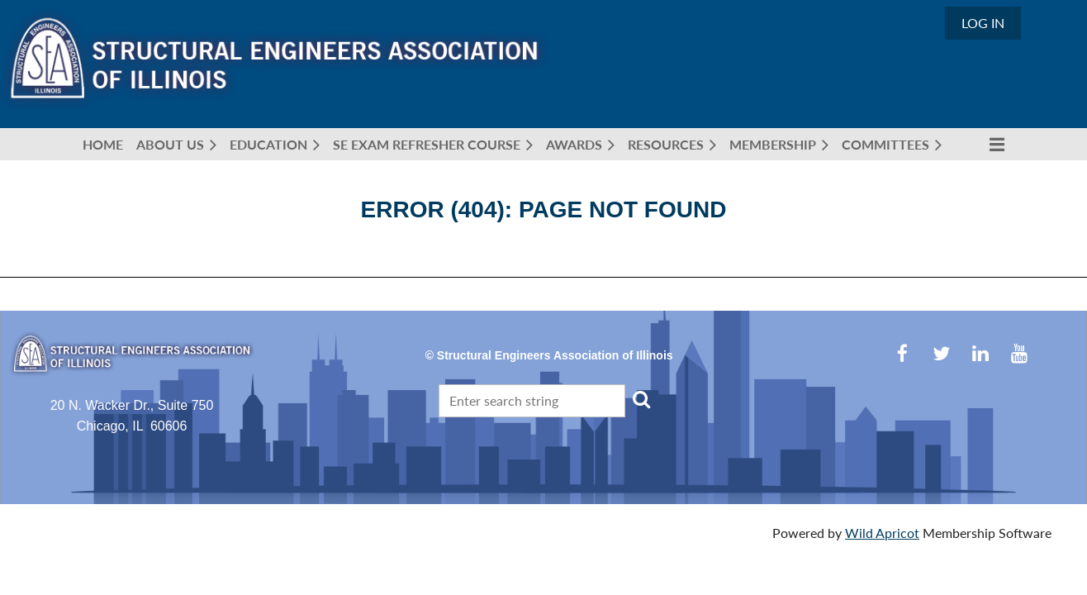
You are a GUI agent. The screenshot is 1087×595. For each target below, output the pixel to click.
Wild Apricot (882, 532)
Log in (982, 23)
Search (641, 399)
